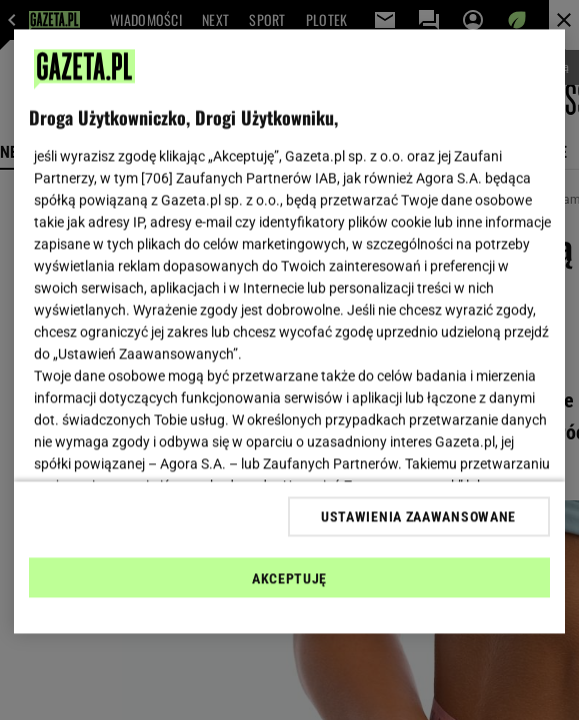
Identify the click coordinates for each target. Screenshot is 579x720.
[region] (289, 332)
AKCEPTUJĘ (289, 578)
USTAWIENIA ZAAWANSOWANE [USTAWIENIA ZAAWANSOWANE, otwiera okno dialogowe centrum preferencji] (418, 516)
